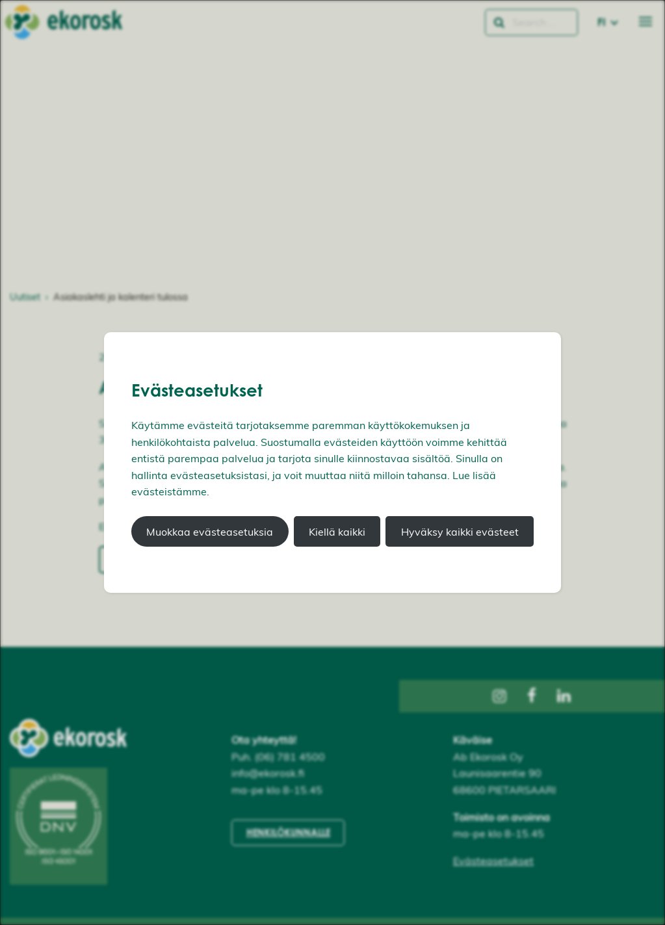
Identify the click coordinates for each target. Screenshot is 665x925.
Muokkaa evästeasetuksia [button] (209, 531)
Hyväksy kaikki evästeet (460, 531)
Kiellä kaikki (337, 531)
